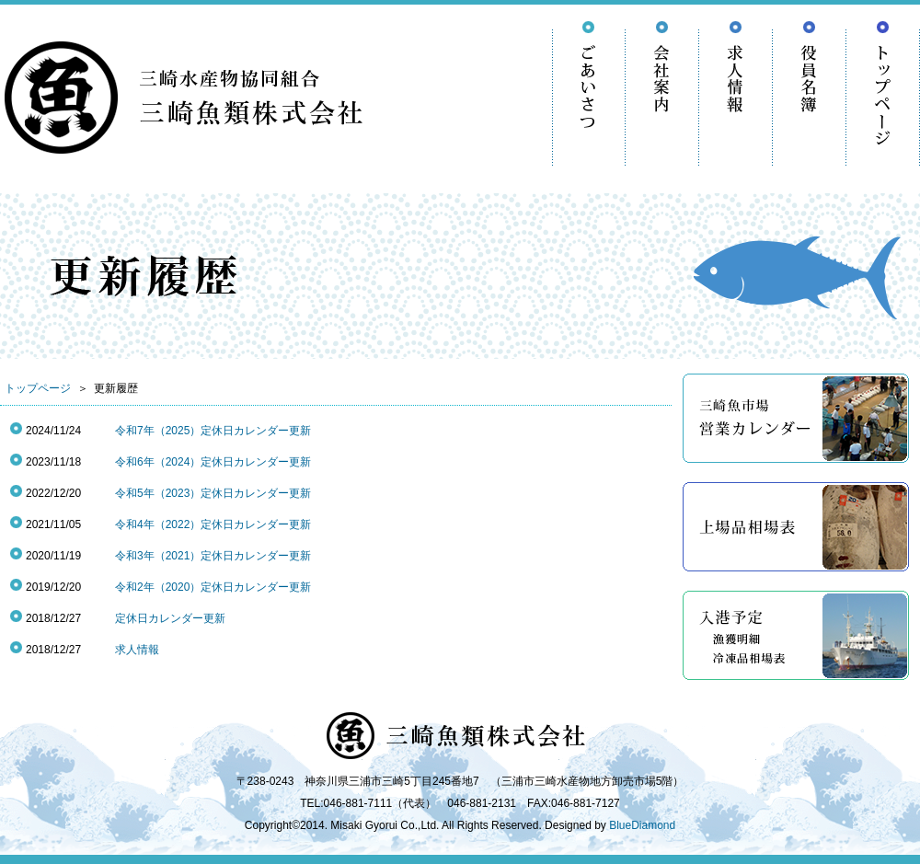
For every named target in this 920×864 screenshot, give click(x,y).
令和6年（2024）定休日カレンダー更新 (213, 461)
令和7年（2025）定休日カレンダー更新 (213, 430)
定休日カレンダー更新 (170, 618)
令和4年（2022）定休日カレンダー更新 (213, 524)
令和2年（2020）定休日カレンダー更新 (213, 587)
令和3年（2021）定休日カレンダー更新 (213, 555)
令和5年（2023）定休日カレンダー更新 (213, 493)
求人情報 (137, 649)
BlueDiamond (642, 825)
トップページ (38, 388)
